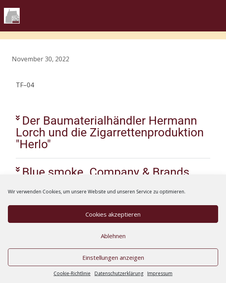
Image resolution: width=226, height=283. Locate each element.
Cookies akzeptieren (113, 214)
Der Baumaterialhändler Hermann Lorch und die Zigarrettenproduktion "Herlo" (110, 132)
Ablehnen (113, 236)
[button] (113, 132)
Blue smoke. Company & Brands (105, 172)
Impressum (159, 273)
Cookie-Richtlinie (72, 273)
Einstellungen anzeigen (113, 257)
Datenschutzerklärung (118, 273)
